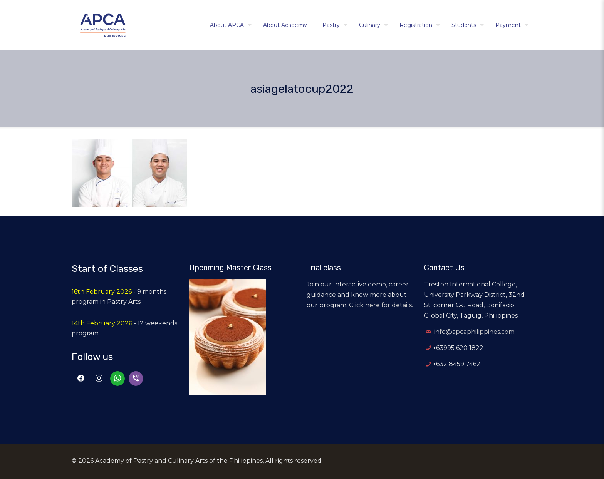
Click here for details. (381, 305)
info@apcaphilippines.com (474, 331)
